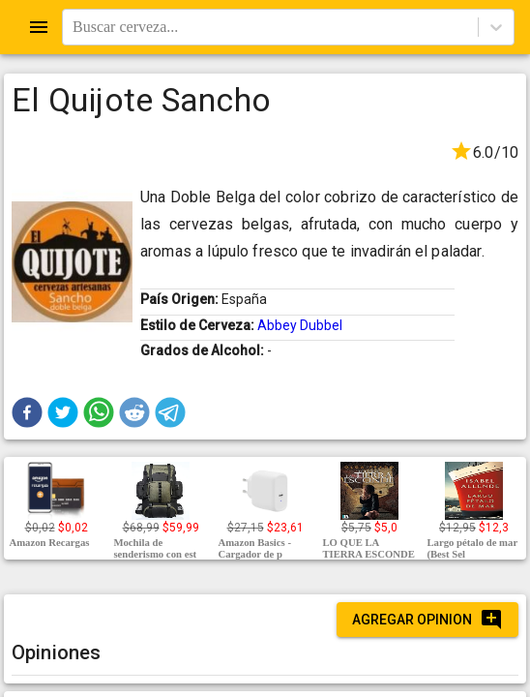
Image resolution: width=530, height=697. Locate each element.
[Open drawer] (38, 27)
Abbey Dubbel (299, 325)
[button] (27, 412)
